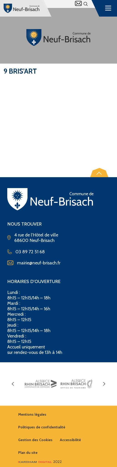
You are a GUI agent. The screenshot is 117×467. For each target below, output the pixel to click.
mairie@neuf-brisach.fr (38, 263)
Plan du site (27, 452)
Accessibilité (70, 440)
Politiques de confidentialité (41, 427)
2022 (40, 462)
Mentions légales (32, 414)
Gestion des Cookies (35, 440)
